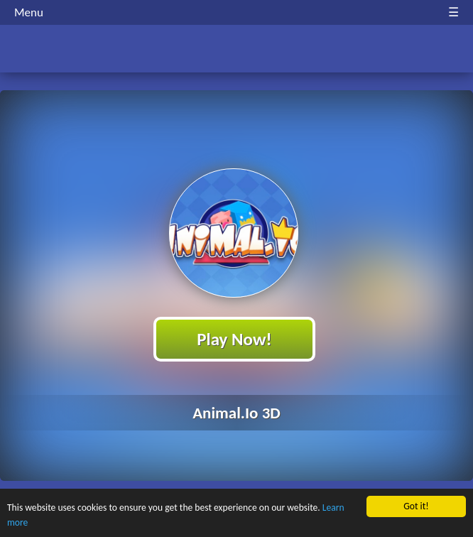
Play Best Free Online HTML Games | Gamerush (237, 50)
